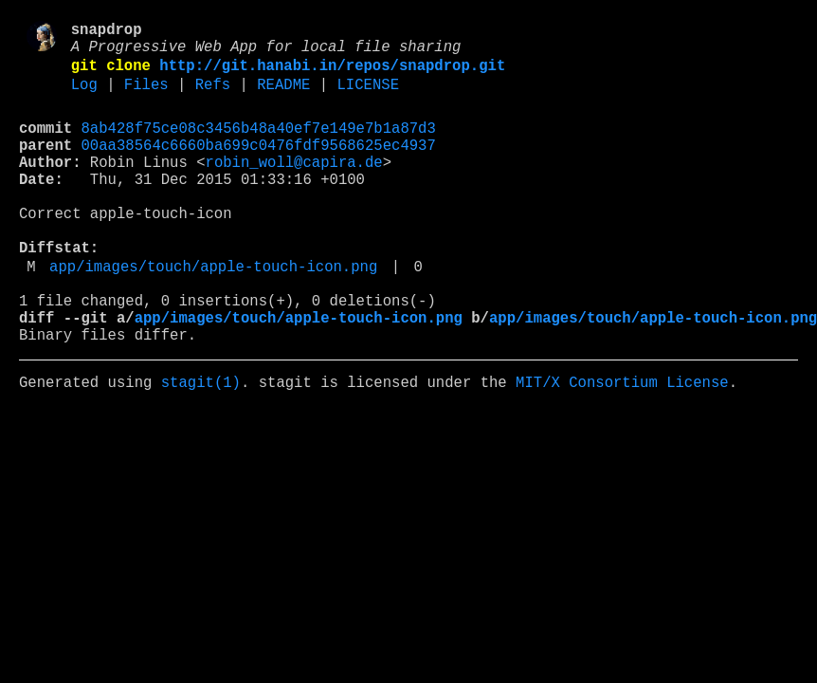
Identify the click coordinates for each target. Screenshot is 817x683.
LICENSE (367, 97)
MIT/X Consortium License (622, 444)
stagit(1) (201, 444)
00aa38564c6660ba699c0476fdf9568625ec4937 (259, 166)
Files (146, 97)
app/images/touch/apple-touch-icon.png (213, 314)
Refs (212, 97)
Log (84, 97)
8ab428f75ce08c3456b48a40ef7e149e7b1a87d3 (259, 145)
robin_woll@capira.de (294, 186)
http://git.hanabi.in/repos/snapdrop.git (332, 75)
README (283, 97)
